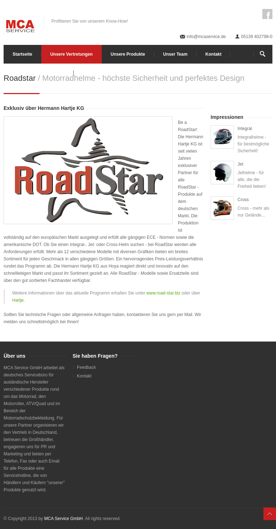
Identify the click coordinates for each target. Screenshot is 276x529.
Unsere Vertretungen (71, 54)
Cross (243, 199)
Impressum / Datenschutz (39, 72)
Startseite (22, 54)
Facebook (267, 14)
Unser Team (175, 54)
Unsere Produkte (128, 54)
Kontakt (214, 54)
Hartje (18, 300)
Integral (245, 128)
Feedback (86, 367)
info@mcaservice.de (206, 36)
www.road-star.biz (163, 293)
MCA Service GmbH (63, 518)
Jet (240, 164)
